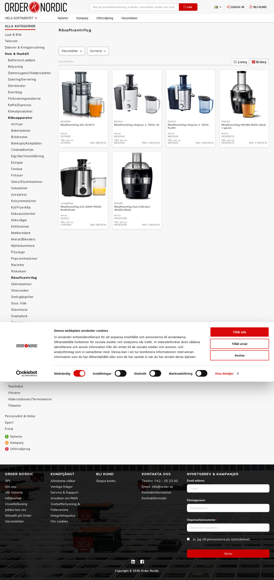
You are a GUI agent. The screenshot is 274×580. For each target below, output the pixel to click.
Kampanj (82, 18)
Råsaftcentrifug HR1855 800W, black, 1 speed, (243, 137)
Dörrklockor (17, 97)
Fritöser (17, 186)
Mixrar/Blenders (23, 250)
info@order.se (162, 486)
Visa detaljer (224, 572)
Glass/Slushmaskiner (27, 193)
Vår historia (14, 492)
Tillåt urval (239, 542)
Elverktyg (15, 103)
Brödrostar (19, 148)
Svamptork (19, 327)
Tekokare (18, 333)
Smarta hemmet (20, 385)
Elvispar (17, 174)
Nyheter (63, 18)
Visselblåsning (16, 504)
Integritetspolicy (63, 515)
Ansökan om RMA (64, 498)
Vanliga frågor (62, 486)
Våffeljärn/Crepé (24, 346)
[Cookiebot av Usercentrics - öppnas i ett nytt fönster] (27, 572)
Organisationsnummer (202, 519)
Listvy (241, 73)
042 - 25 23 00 (166, 481)
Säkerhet (15, 391)
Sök (188, 7)
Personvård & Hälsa (20, 427)
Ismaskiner (19, 199)
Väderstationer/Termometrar (30, 410)
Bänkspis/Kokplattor (26, 154)
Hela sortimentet (21, 18)
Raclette (17, 276)
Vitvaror (14, 404)
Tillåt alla (239, 530)
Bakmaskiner (21, 142)
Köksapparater (20, 129)
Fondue (16, 180)
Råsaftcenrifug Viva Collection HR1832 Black (132, 219)
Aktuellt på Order (18, 515)
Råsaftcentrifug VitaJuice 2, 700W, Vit (136, 135)
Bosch (118, 132)
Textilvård (15, 397)
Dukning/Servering (22, 90)
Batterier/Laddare (21, 71)
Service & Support (64, 492)
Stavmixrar (19, 321)
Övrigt (16, 372)
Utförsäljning (104, 18)
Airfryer (17, 135)
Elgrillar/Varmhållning (27, 167)
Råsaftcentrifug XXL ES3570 (77, 135)
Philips (225, 132)
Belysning (15, 78)
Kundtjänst (62, 474)
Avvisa (239, 553)
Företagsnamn (197, 500)
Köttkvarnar (20, 238)
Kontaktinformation (156, 492)
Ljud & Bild (13, 46)
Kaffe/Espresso (19, 116)
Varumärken (129, 18)
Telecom (11, 52)
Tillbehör (14, 417)
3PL (8, 481)
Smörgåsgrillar (22, 308)
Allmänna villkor (63, 481)
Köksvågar (19, 231)
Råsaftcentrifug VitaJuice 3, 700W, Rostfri (188, 137)
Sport (9, 434)
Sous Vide (19, 314)
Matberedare (21, 244)
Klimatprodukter (20, 122)
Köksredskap (18, 378)
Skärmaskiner (21, 295)
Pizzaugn (18, 263)
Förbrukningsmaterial (24, 110)
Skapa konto (105, 481)
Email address (196, 480)
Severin (65, 132)
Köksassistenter (23, 225)
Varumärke (72, 62)
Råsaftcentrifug (24, 289)
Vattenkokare (21, 340)
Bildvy (259, 73)
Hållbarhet (13, 498)
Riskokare (18, 282)
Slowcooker (20, 302)
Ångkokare (19, 359)
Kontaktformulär (154, 498)
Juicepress (19, 206)
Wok (14, 353)
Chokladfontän (22, 161)
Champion (66, 214)
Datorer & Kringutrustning (25, 58)
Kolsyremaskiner (23, 212)
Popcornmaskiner (24, 270)
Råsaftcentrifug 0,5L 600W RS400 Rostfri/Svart (80, 219)
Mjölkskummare (23, 257)
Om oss (10, 486)
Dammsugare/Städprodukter (29, 84)
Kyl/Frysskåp (21, 218)
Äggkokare (19, 365)
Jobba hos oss (15, 510)
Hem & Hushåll (17, 65)
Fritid (9, 440)
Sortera (98, 62)
